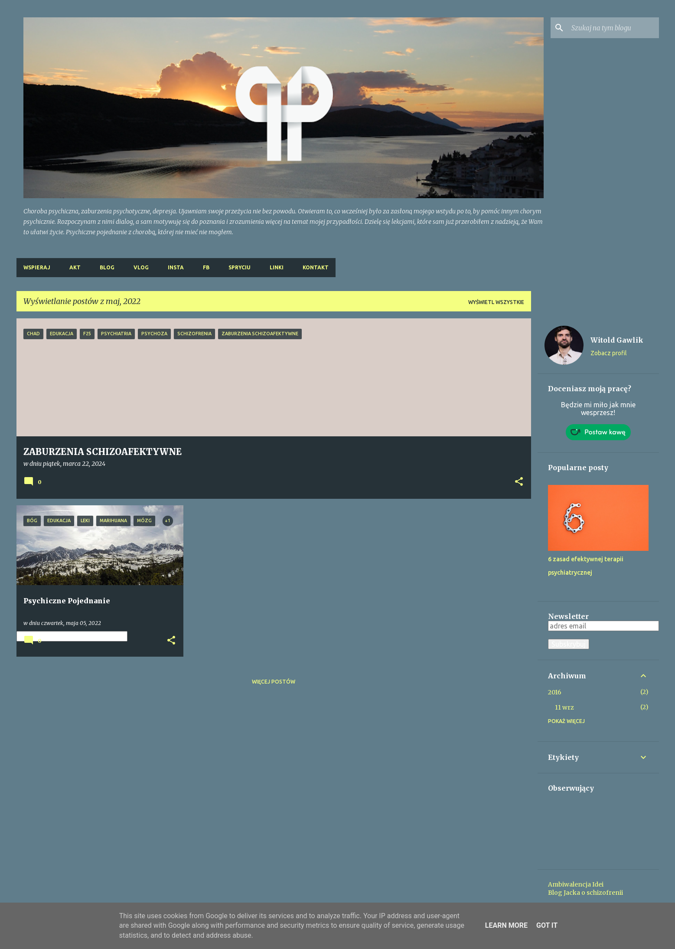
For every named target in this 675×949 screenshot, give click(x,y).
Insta (176, 267)
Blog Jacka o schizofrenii (585, 893)
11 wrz (564, 707)
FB (206, 267)
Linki (277, 267)
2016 (554, 692)
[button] (519, 482)
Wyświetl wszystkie (496, 302)
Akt (75, 267)
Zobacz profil (608, 353)
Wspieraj (36, 267)
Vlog (141, 267)
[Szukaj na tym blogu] (613, 27)
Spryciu (239, 267)
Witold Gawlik (616, 340)
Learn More (506, 925)
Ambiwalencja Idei (575, 884)
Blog (107, 267)
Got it (547, 925)
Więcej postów (273, 681)
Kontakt (316, 267)
